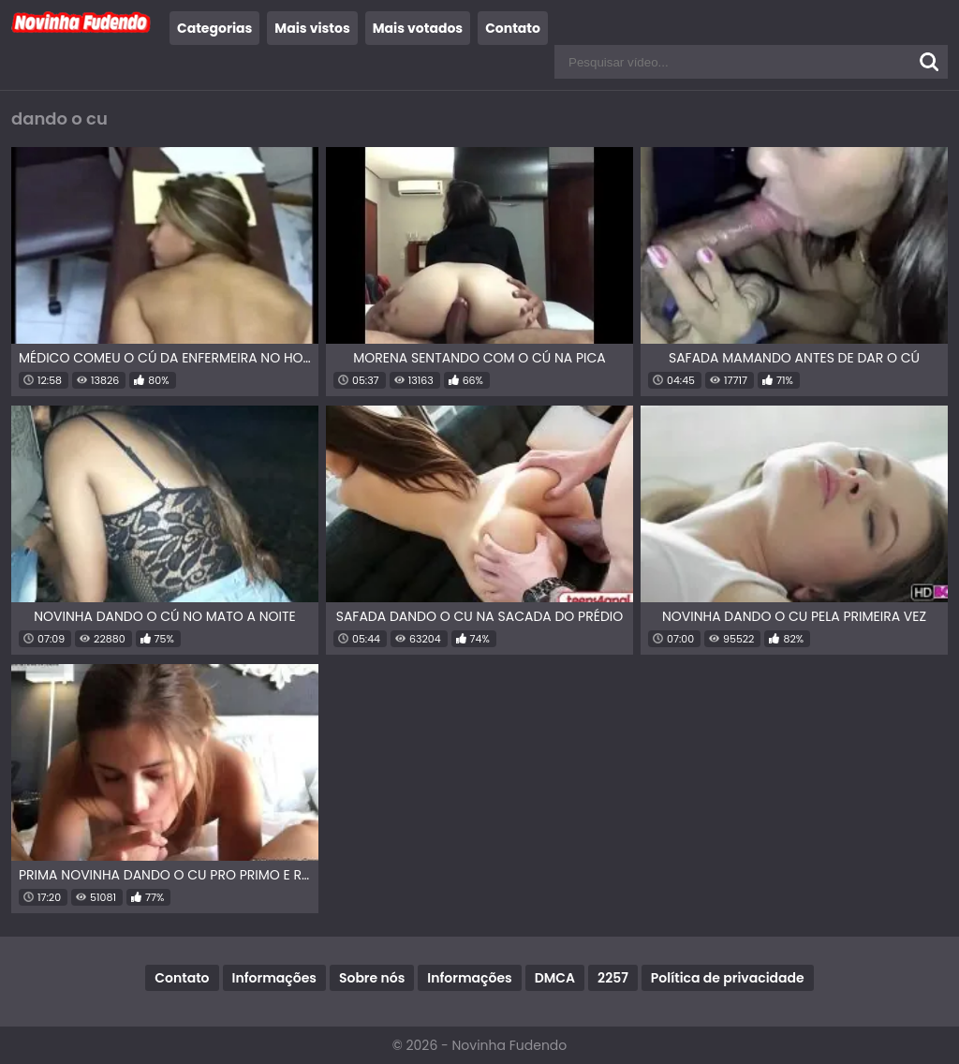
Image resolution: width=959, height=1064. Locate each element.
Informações (274, 977)
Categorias (214, 28)
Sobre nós (372, 977)
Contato (512, 28)
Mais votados (418, 28)
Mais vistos (311, 28)
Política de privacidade (727, 977)
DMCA (555, 977)
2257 (613, 977)
